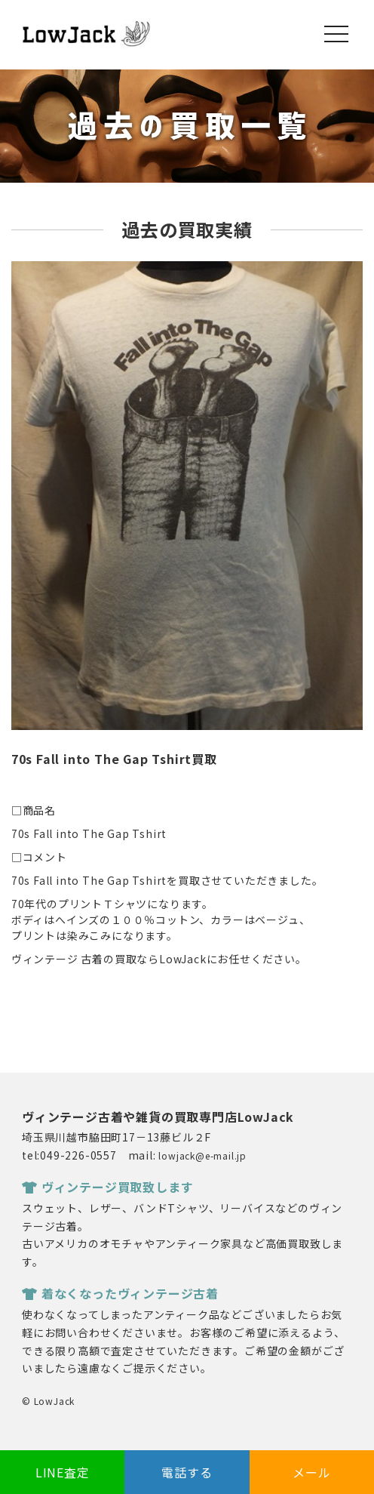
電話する (186, 1472)
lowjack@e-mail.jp (202, 1155)
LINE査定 (62, 1472)
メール (311, 1472)
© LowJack (48, 1400)
